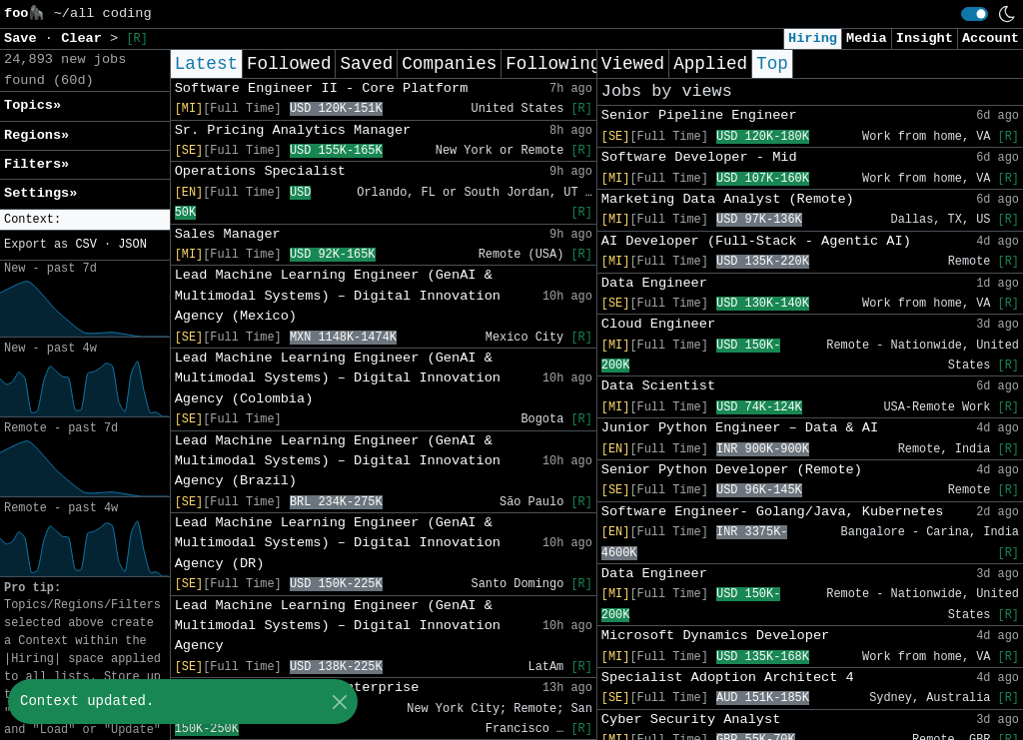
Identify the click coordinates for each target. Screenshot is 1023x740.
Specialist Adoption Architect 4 (727, 677)
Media (866, 38)
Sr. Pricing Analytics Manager (293, 130)
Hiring (812, 38)
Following (553, 64)
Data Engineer (654, 283)
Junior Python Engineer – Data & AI (739, 427)
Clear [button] (85, 38)
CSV (85, 245)
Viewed (632, 64)
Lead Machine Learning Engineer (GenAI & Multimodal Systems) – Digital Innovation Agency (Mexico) (338, 296)
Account (990, 38)
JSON (132, 245)
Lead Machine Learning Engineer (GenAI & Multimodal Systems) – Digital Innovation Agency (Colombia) (338, 378)
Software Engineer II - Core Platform (322, 88)
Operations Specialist (260, 171)
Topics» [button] (32, 105)
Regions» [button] (36, 135)
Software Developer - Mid (699, 157)
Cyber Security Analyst (690, 719)
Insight (924, 38)
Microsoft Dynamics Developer (715, 635)
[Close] (339, 701)
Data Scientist (658, 385)
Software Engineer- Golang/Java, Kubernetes (772, 511)
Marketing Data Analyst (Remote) (727, 199)
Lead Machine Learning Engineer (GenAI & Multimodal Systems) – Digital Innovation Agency (338, 626)
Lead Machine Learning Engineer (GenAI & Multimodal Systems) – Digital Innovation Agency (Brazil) (338, 461)
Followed (289, 64)
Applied (710, 64)
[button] (85, 220)
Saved (366, 64)
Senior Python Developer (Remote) (731, 469)
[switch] (974, 14)
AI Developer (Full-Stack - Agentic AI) (756, 241)
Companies (449, 64)
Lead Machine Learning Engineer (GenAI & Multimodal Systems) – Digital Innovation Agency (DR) (338, 543)
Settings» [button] (40, 193)
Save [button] (24, 38)
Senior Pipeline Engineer (699, 115)
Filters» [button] (36, 164)
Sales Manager (228, 234)
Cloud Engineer (658, 324)
